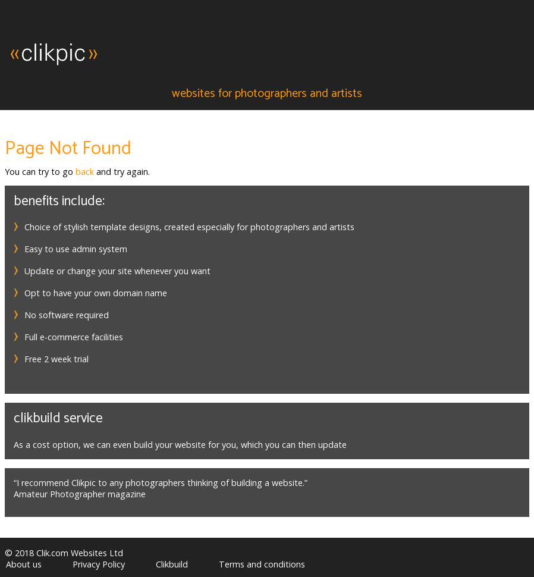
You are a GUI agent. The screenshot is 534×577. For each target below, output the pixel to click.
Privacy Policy (99, 564)
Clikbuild (172, 564)
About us (24, 564)
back (85, 171)
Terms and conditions (262, 564)
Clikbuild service (58, 418)
